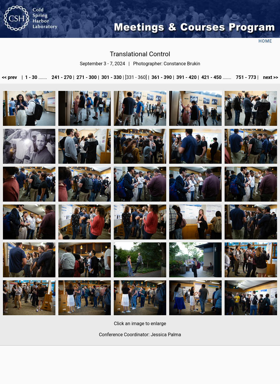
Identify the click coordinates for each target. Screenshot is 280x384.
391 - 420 (186, 77)
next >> (269, 77)
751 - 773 (245, 77)
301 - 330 (111, 77)
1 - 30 (30, 77)
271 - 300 (86, 77)
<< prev (11, 77)
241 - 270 (61, 77)
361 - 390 (161, 77)
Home (265, 41)
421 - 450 (210, 77)
